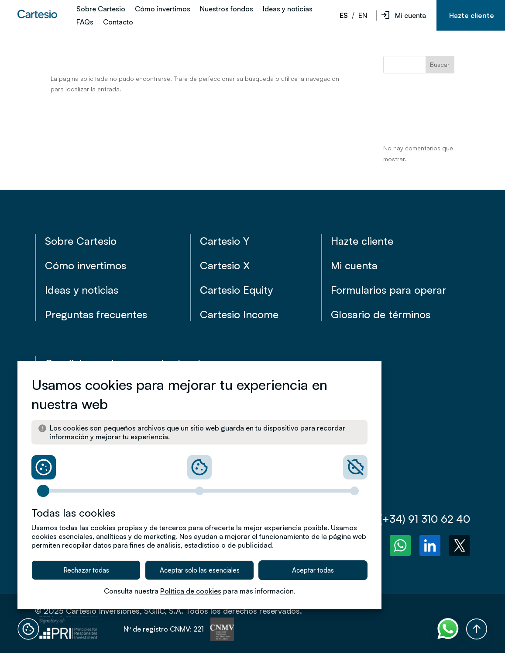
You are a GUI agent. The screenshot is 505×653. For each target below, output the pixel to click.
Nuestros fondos (226, 9)
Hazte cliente (471, 15)
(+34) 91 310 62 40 (417, 518)
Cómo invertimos (162, 9)
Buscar (440, 64)
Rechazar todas (86, 570)
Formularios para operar (388, 289)
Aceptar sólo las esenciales (200, 570)
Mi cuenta (410, 15)
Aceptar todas (313, 570)
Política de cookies (190, 591)
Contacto (118, 22)
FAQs (84, 22)
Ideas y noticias (288, 9)
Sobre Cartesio (100, 9)
